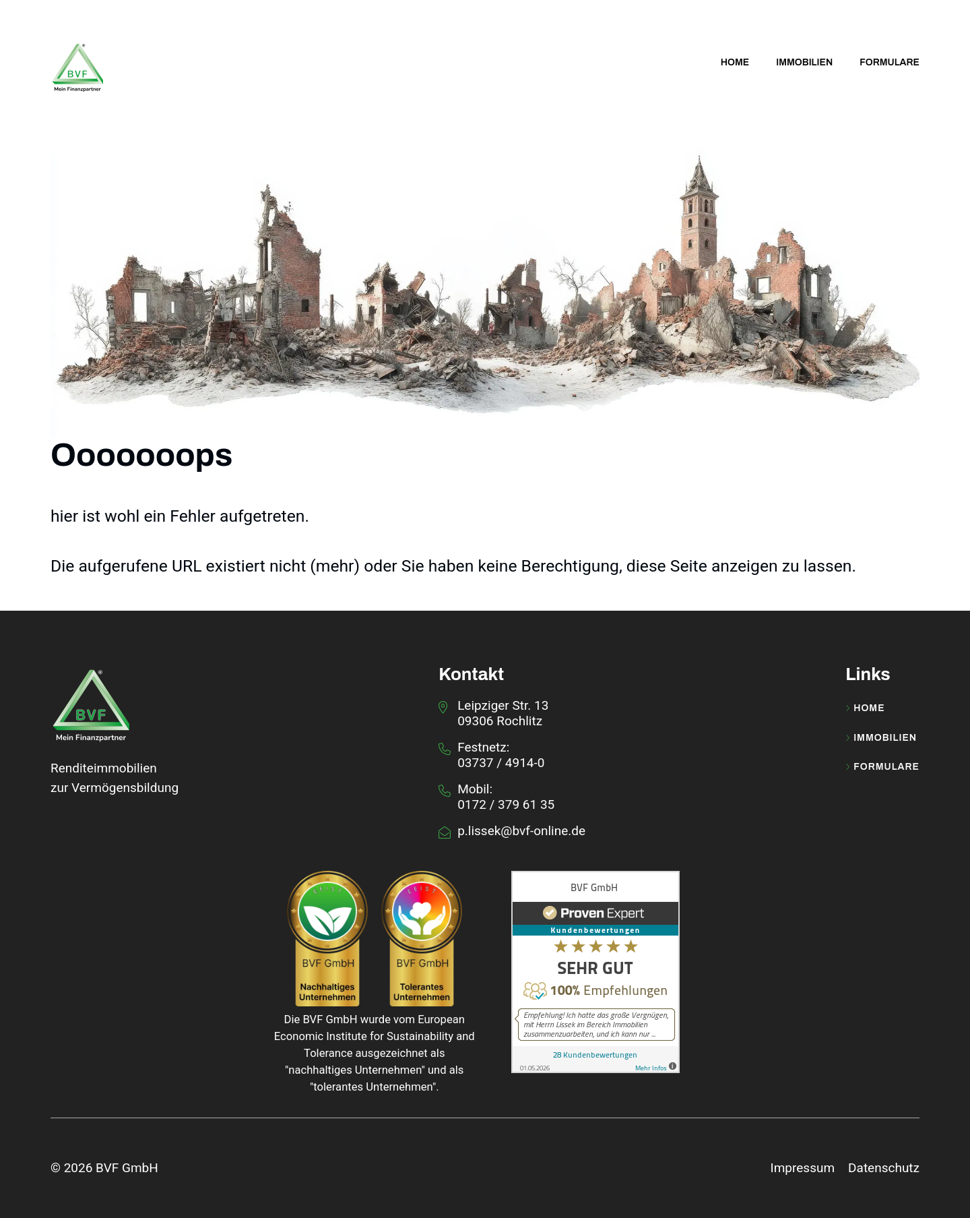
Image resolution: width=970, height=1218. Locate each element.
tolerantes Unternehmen (372, 1086)
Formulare (882, 767)
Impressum (802, 1168)
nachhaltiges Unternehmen (354, 1070)
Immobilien (881, 738)
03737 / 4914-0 (500, 762)
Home (864, 708)
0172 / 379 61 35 (505, 804)
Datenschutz (883, 1168)
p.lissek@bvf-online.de (521, 831)
